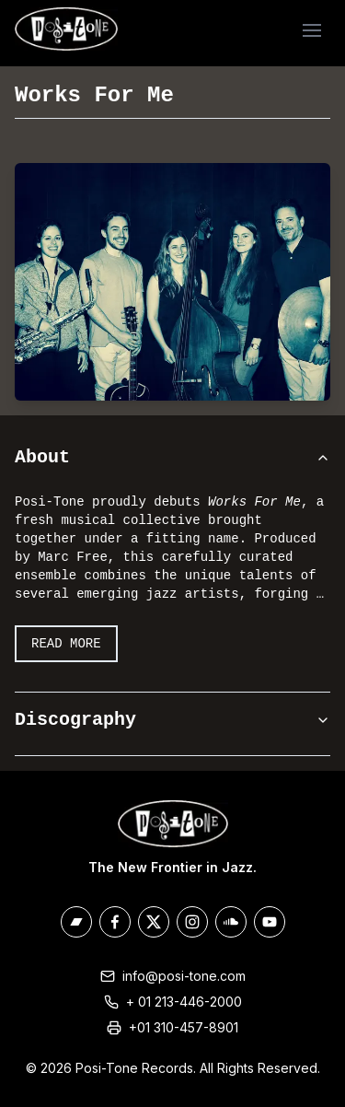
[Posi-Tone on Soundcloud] (231, 922)
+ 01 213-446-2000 (184, 1001)
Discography (172, 719)
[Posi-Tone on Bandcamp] (76, 922)
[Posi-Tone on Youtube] (269, 922)
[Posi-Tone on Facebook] (115, 922)
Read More (66, 643)
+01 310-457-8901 (183, 1027)
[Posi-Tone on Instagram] (192, 922)
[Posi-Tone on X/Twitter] (153, 922)
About (172, 457)
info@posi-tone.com (184, 976)
